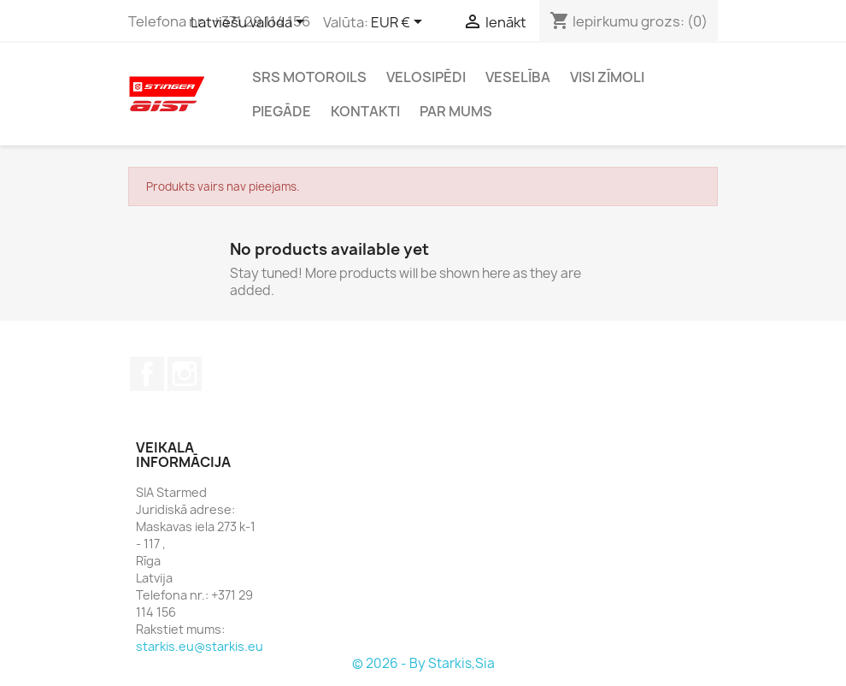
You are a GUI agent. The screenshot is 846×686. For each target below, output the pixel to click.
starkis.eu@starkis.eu (199, 646)
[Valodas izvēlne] (250, 23)
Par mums (456, 111)
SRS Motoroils (309, 77)
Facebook (147, 374)
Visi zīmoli (607, 77)
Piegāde (281, 111)
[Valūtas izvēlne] (399, 23)
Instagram (184, 374)
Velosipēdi (426, 77)
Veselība (517, 77)
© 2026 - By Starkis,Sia (423, 663)
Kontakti (365, 111)
